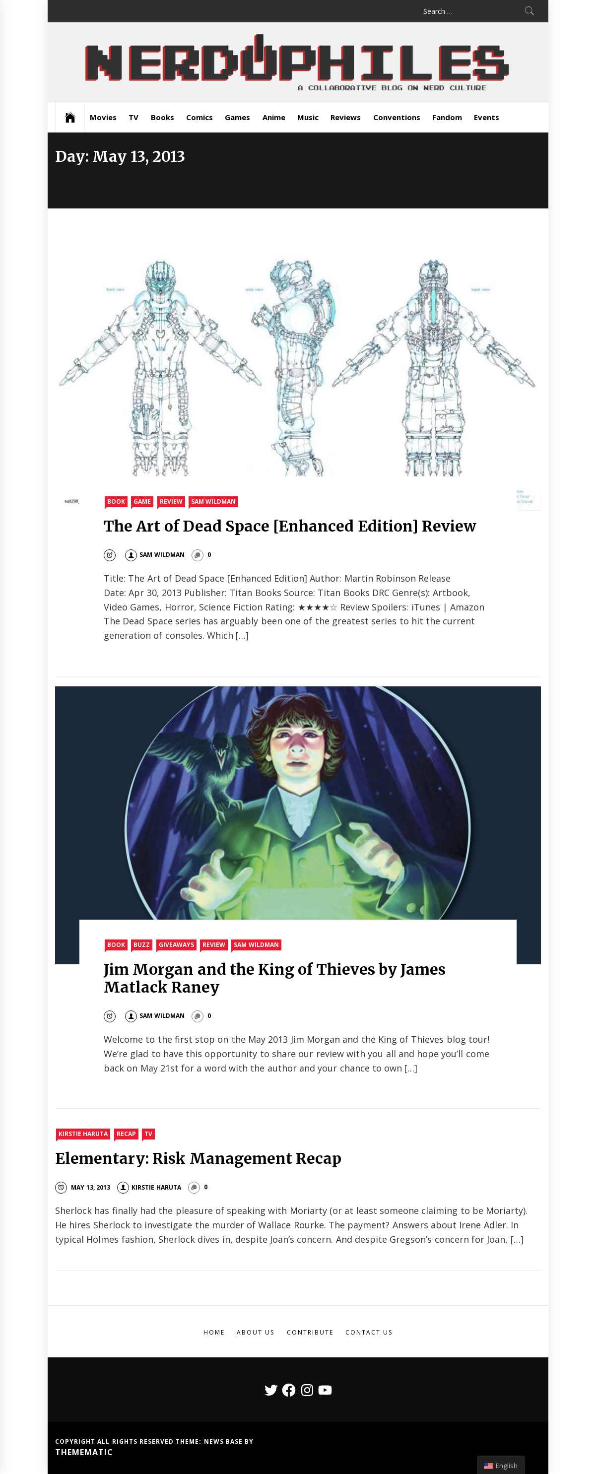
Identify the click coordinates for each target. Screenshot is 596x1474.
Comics (199, 117)
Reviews (346, 117)
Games (237, 117)
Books (162, 117)
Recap (126, 1134)
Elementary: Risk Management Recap (198, 1158)
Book (116, 501)
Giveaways (176, 944)
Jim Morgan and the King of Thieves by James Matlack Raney (275, 978)
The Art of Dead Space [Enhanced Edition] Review (290, 526)
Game (142, 501)
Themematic (84, 1452)
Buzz (141, 944)
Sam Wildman (213, 501)
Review (171, 501)
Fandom (447, 117)
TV (133, 117)
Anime (274, 117)
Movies (103, 117)
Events (486, 117)
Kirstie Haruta (83, 1134)
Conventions (396, 117)
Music (308, 117)
